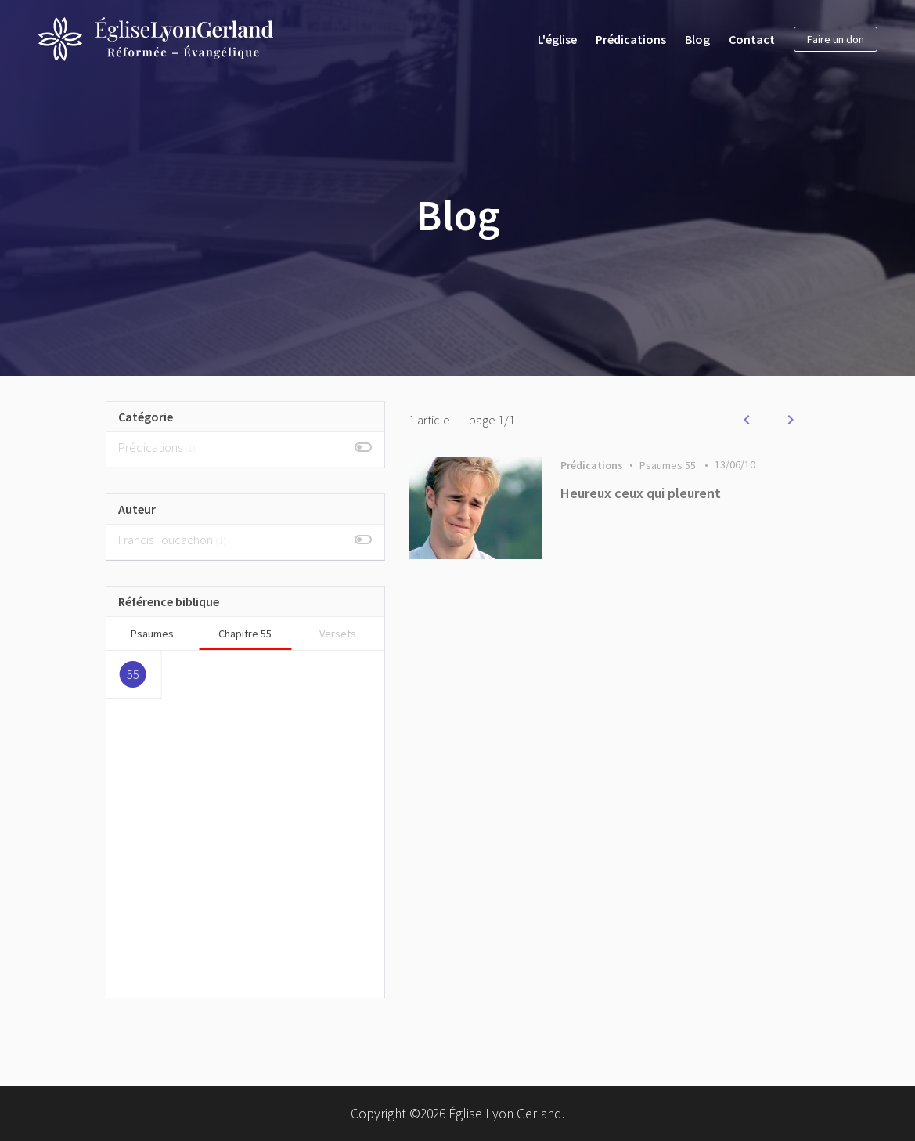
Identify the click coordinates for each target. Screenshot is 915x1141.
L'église (557, 39)
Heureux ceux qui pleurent (640, 493)
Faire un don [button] (835, 39)
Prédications (631, 39)
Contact (752, 39)
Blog (697, 39)
